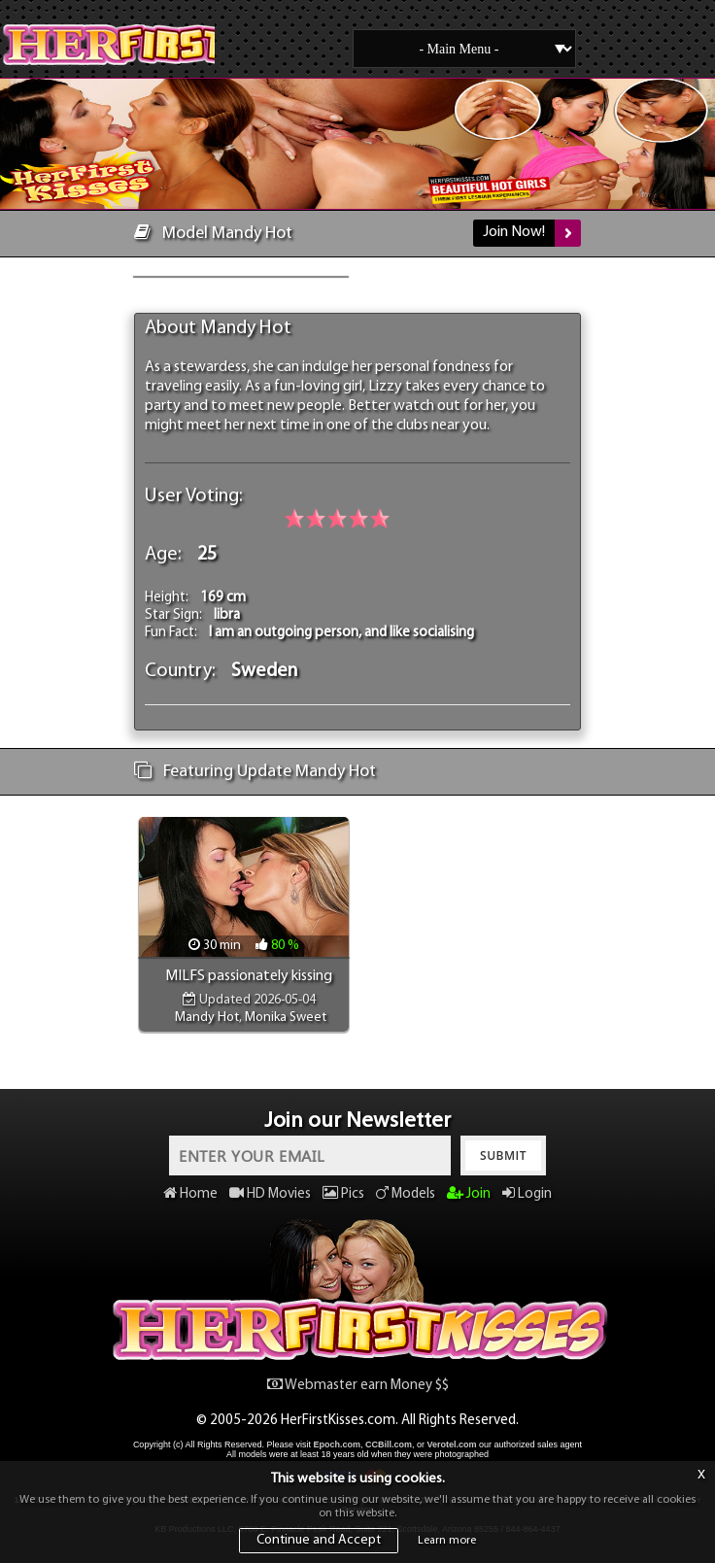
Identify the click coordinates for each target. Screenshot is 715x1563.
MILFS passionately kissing (248, 976)
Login (527, 1194)
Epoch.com (336, 1444)
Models (405, 1194)
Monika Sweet (285, 1017)
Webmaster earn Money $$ (358, 1385)
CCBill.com (388, 1444)
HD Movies (270, 1194)
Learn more (447, 1540)
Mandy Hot (207, 1017)
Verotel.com (452, 1444)
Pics (343, 1194)
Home (190, 1194)
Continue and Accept (318, 1540)
